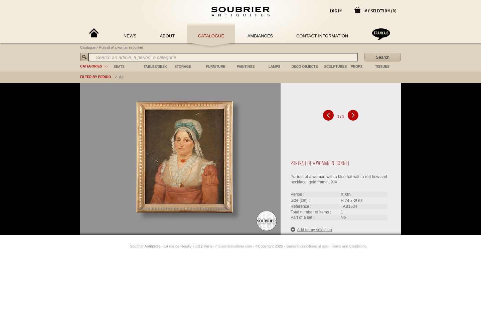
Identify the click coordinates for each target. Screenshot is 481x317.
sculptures (335, 66)
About (167, 35)
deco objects (305, 66)
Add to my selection (311, 229)
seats (119, 66)
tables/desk (155, 66)
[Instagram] (125, 246)
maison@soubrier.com (233, 246)
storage (183, 66)
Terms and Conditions (348, 246)
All (121, 77)
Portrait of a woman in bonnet (121, 47)
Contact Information (322, 35)
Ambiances (260, 35)
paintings (246, 66)
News (130, 35)
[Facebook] (118, 246)
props (356, 66)
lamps (274, 66)
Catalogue (211, 35)
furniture (215, 66)
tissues (382, 66)
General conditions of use (307, 246)
